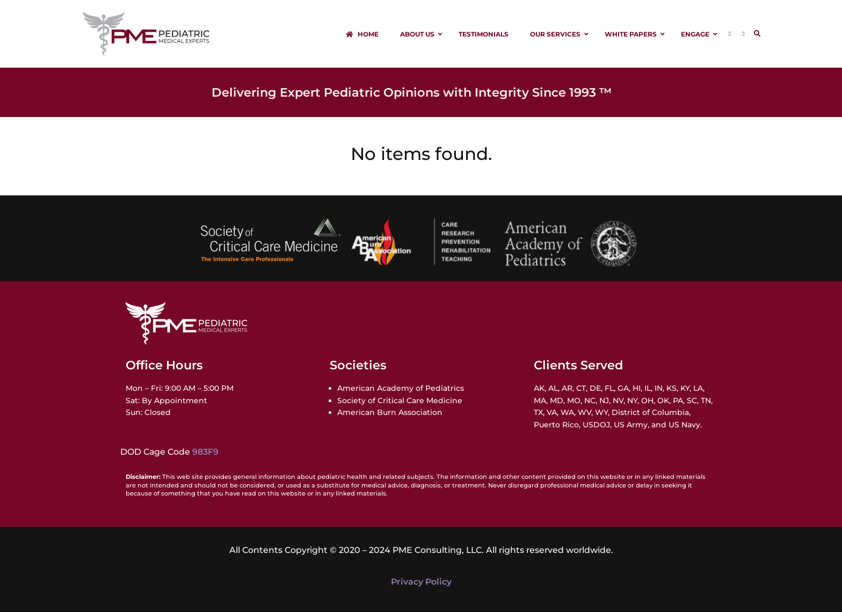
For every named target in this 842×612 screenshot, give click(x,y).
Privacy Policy (421, 582)
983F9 (205, 452)
